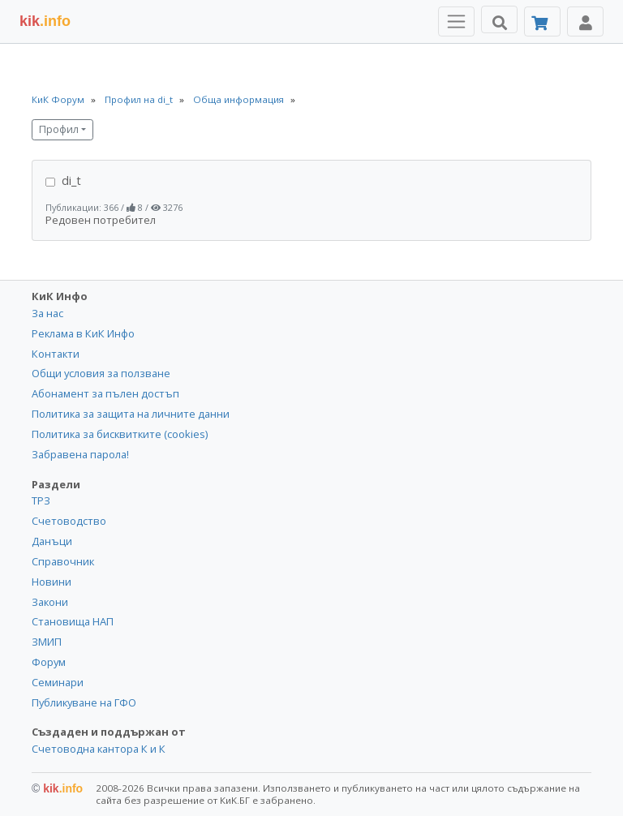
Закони (50, 602)
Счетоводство (69, 520)
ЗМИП (47, 641)
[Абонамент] (542, 21)
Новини (51, 581)
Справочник (63, 561)
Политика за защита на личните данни (131, 413)
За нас (47, 313)
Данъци (52, 541)
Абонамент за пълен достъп (105, 393)
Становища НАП (73, 621)
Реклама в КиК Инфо (83, 333)
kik (57, 788)
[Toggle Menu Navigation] (456, 21)
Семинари (58, 682)
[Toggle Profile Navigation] (585, 21)
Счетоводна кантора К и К (98, 748)
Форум (49, 662)
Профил (59, 129)
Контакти (55, 353)
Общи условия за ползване (101, 373)
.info (45, 21)
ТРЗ (41, 500)
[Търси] (499, 19)
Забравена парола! (80, 454)
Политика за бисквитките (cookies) (120, 434)
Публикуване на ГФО (84, 702)
